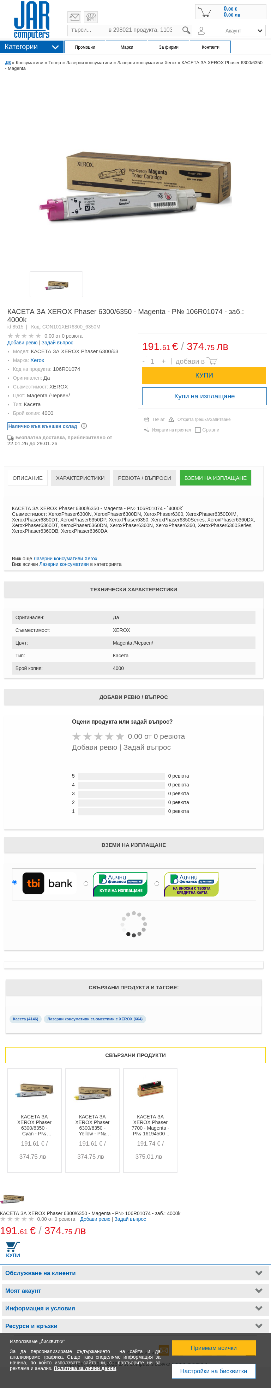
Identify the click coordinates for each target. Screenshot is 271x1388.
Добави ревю (22, 342)
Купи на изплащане (204, 396)
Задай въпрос (57, 342)
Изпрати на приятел (171, 430)
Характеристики (80, 478)
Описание (28, 478)
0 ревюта (72, 336)
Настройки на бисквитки (213, 1371)
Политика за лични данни (85, 1368)
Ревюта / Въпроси (144, 478)
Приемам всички (214, 1348)
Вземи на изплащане (216, 478)
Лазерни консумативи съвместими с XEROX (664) (95, 1019)
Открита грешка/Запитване (204, 419)
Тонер (54, 62)
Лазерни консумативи (89, 62)
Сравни (210, 430)
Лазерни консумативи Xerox (146, 62)
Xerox (37, 360)
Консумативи (29, 62)
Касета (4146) (25, 1019)
